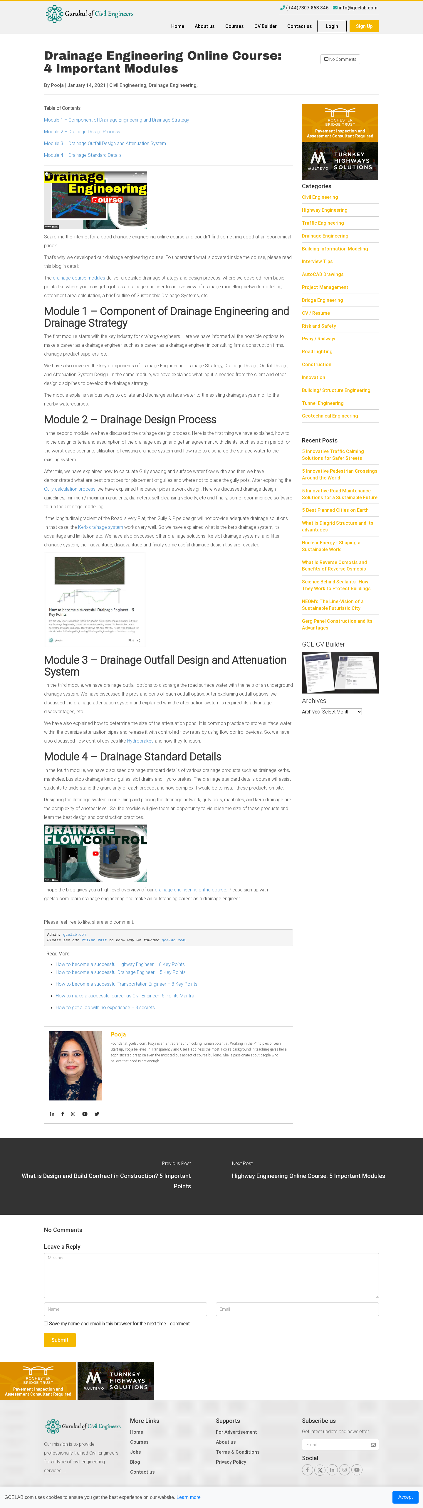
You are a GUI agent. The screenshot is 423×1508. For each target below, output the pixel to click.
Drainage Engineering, (173, 85)
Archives (311, 712)
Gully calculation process (69, 489)
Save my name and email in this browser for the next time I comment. (120, 1324)
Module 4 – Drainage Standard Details (83, 155)
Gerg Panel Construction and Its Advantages (337, 624)
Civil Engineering (320, 197)
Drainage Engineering (325, 236)
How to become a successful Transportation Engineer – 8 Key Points (126, 984)
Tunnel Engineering (323, 403)
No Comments (340, 59)
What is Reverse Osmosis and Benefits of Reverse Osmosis (334, 565)
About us (205, 26)
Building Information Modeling (335, 249)
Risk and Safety (319, 326)
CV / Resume (316, 313)
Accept (405, 1496)
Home (177, 26)
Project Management (325, 287)
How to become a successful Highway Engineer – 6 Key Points (120, 964)
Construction (316, 364)
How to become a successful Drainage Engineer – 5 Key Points (121, 972)
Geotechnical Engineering (330, 416)
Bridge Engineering (322, 300)
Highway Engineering (325, 210)
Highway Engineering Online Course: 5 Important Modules (308, 1175)
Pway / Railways (319, 338)
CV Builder (265, 26)
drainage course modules (79, 278)
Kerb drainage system (100, 527)
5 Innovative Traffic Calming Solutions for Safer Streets (333, 454)
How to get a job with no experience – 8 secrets (105, 1007)
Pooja (57, 85)
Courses (234, 26)
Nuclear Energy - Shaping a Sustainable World (331, 546)
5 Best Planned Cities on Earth (335, 510)
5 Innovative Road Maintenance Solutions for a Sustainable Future (339, 494)
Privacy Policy (231, 1462)
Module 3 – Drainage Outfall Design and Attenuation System (105, 143)
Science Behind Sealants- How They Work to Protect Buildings (336, 585)
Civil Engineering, (128, 85)
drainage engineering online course (190, 890)
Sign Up (364, 26)
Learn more (189, 1497)
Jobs (135, 1452)
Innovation (313, 377)
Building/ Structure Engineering (336, 390)
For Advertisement (236, 1432)
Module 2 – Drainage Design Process (82, 131)
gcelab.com (74, 935)
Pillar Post (94, 940)
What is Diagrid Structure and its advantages (337, 526)
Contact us (299, 26)
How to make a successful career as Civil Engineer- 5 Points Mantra (125, 996)
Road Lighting (317, 351)
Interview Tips (317, 261)
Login (332, 26)
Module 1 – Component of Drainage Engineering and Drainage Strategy (116, 120)
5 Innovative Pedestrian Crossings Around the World (339, 474)
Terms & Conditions (238, 1452)
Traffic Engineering (323, 223)
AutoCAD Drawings (323, 274)
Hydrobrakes (140, 741)
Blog (135, 1462)
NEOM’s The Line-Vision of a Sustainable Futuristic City (333, 604)
